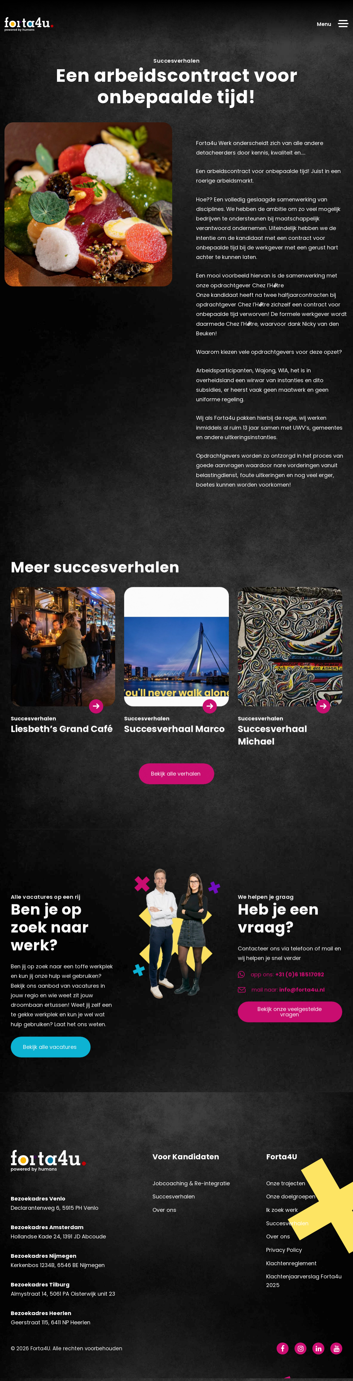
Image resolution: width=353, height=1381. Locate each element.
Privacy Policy (284, 1251)
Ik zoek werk (282, 1211)
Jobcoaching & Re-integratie (191, 1185)
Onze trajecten (285, 1185)
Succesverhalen (173, 1198)
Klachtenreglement (291, 1265)
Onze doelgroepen (290, 1198)
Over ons (164, 1211)
